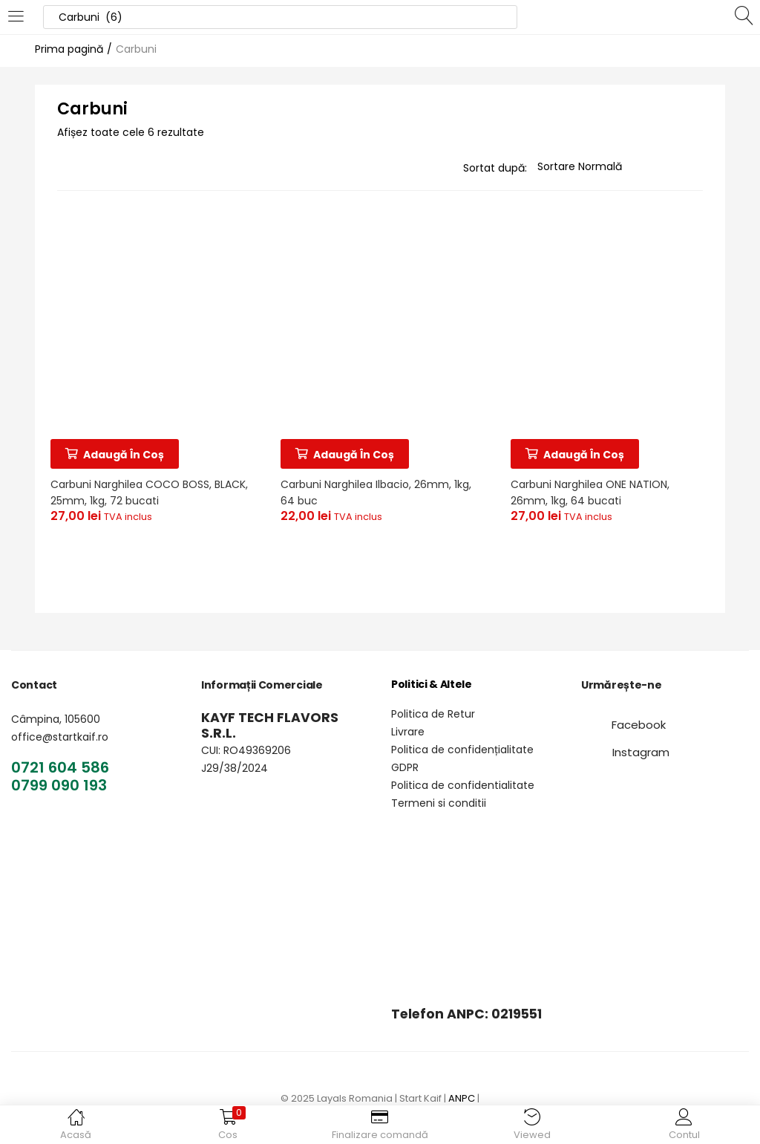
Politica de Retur (433, 713)
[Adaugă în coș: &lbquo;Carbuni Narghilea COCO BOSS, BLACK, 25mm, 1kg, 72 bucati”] (117, 451)
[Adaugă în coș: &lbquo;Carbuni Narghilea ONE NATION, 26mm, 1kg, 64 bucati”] (578, 451)
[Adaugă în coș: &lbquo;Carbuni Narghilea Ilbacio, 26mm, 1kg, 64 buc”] (348, 451)
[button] (639, 724)
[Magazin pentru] (620, 166)
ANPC (461, 1098)
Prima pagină (69, 49)
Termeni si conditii (438, 803)
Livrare (408, 731)
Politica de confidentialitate (462, 785)
